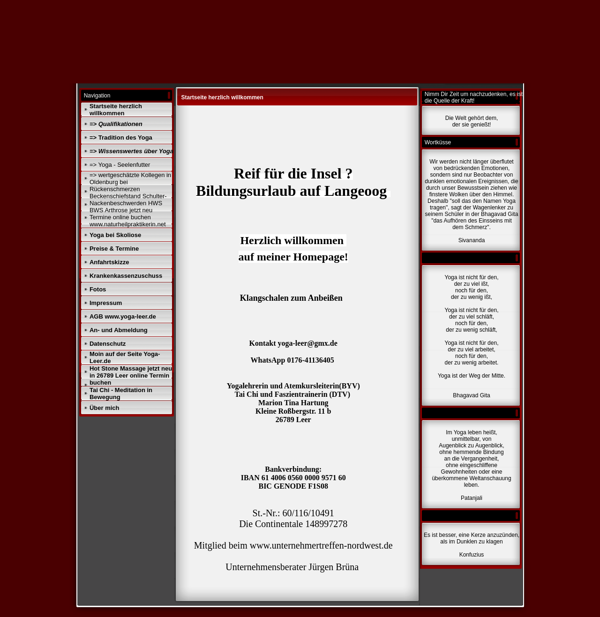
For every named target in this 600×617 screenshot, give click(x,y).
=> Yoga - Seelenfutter (120, 164)
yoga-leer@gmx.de (308, 343)
